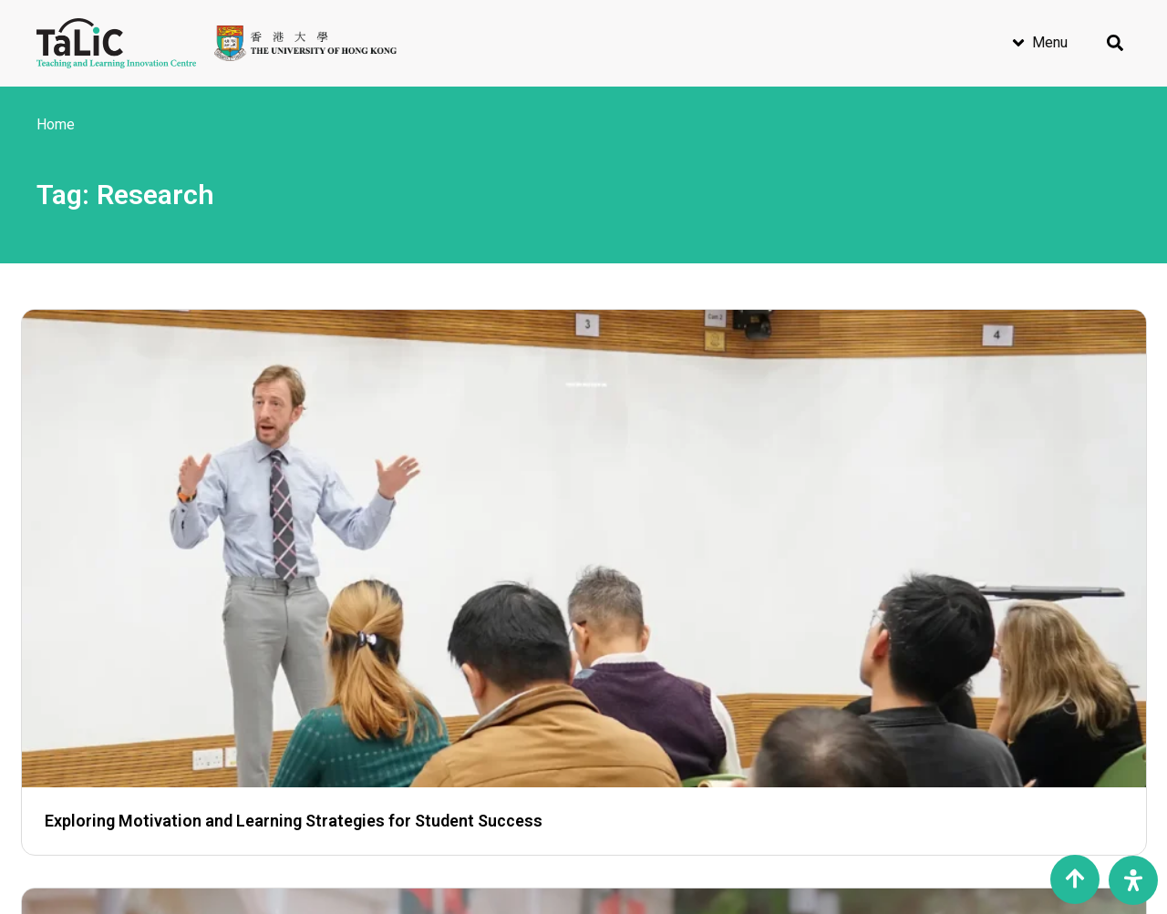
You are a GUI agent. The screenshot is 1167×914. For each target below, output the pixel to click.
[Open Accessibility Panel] (1133, 880)
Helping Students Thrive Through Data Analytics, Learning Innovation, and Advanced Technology (579, 509)
